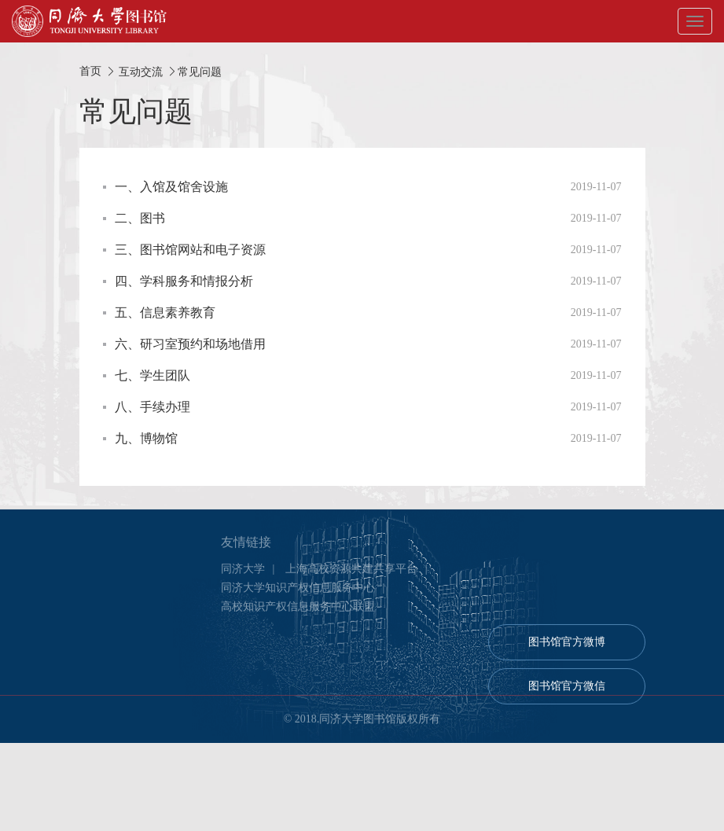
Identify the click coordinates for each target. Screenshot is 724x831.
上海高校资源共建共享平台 (351, 578)
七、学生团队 (152, 375)
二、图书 (140, 218)
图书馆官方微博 (566, 651)
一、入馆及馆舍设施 (171, 186)
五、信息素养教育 (165, 312)
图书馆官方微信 (566, 695)
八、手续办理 (152, 407)
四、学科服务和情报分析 (184, 281)
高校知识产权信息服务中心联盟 (298, 616)
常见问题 (200, 71)
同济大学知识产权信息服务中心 (298, 597)
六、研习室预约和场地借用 (190, 344)
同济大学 (243, 578)
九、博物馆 (146, 438)
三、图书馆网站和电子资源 (190, 249)
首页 (90, 71)
